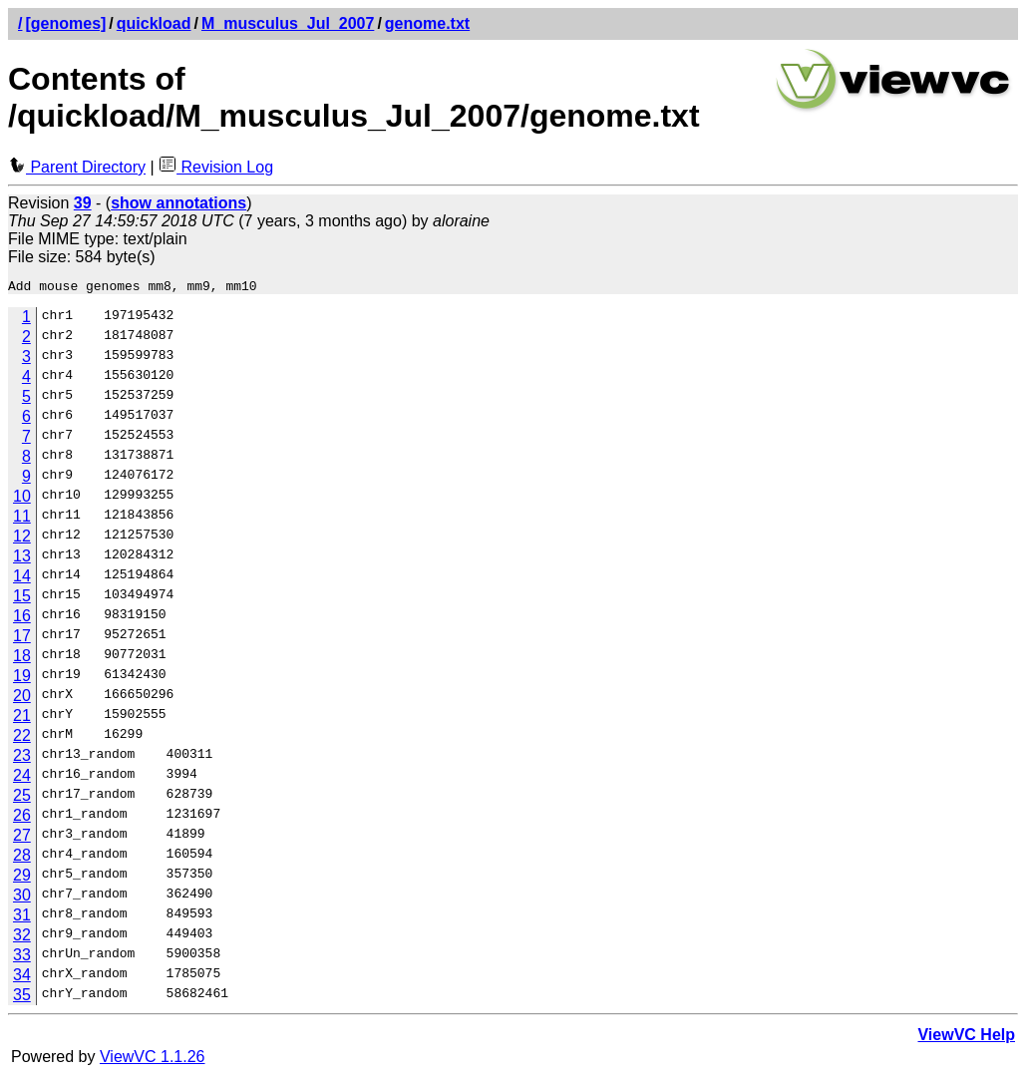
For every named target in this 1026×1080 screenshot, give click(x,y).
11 (22, 519)
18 (22, 658)
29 (22, 878)
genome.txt (427, 23)
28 (22, 858)
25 (22, 798)
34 (22, 977)
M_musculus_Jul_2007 (287, 23)
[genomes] (65, 23)
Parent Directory (77, 167)
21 (22, 718)
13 (22, 558)
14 (22, 578)
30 (22, 898)
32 (22, 937)
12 (22, 539)
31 (22, 917)
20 (22, 698)
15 (22, 598)
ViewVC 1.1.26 (152, 1059)
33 (22, 957)
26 (22, 818)
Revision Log (216, 167)
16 (22, 618)
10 (22, 499)
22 (22, 738)
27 (22, 838)
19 (22, 678)
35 (22, 997)
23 (22, 758)
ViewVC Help (966, 1037)
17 (22, 638)
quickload (154, 23)
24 (22, 778)
